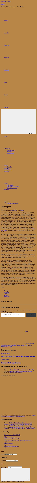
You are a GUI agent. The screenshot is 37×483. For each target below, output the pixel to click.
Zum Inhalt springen (6, 1)
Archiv (2, 454)
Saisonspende (10, 153)
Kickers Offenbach (11, 345)
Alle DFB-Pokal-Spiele (13, 186)
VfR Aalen (9, 346)
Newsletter (6, 189)
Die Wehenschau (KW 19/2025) (12, 435)
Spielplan (6, 171)
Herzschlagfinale (8, 443)
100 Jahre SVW (11, 150)
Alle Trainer (10, 185)
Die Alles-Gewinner (12, 188)
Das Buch (6, 168)
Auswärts (27, 343)
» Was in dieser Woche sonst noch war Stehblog (21, 369)
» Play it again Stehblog (15, 372)
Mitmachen (19, 148)
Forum (5, 136)
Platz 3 (26, 345)
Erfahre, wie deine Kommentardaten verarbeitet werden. (18, 415)
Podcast (18, 165)
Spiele (26, 331)
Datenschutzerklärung (12, 203)
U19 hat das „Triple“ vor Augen (12, 438)
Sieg (30, 345)
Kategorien (3, 460)
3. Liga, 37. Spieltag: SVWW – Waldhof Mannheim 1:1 (18, 440)
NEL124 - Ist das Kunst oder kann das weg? (20, 423)
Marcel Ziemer (20, 345)
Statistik (18, 183)
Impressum (19, 201)
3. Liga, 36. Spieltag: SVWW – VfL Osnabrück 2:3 (22, 427)
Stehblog (3, 4)
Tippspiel (9, 151)
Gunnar (22, 210)
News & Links (7, 169)
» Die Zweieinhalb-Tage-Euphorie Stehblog (20, 371)
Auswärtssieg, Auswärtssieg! (11, 446)
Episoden (9, 167)
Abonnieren (31, 315)
